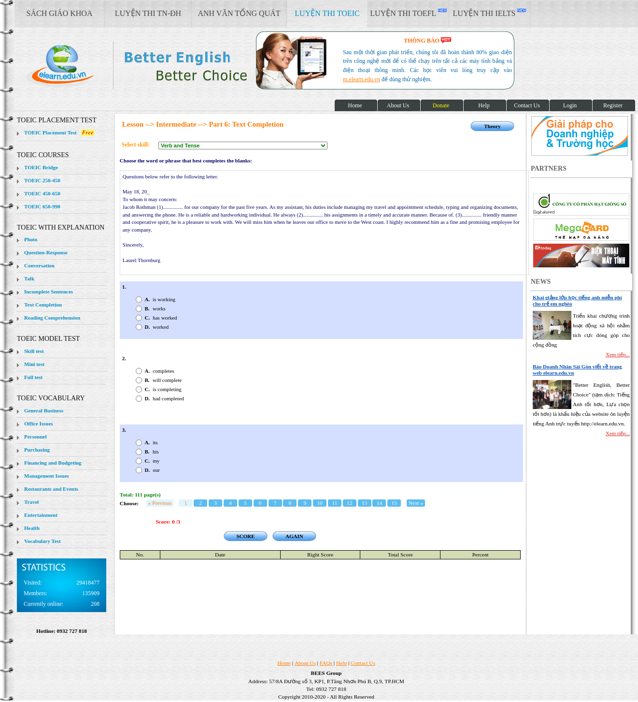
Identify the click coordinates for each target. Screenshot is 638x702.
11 (334, 503)
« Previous (159, 503)
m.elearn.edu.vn (361, 79)
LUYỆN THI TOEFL (408, 13)
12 (349, 503)
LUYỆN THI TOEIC (327, 13)
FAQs (326, 663)
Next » (416, 503)
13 (364, 503)
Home (284, 663)
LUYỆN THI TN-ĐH (148, 13)
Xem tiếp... (618, 354)
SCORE (245, 536)
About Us (305, 663)
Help (341, 663)
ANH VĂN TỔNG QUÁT (239, 13)
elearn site (153, 65)
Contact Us (363, 663)
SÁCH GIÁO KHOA (60, 13)
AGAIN (294, 536)
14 (379, 503)
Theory (492, 126)
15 (394, 503)
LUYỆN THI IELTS (489, 13)
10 (319, 503)
